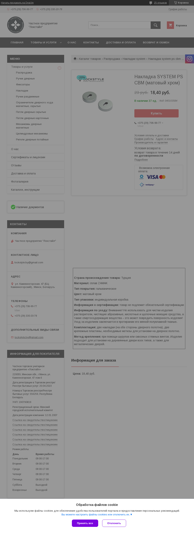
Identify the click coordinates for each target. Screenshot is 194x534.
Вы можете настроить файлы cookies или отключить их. (95, 514)
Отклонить (114, 523)
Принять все (85, 523)
